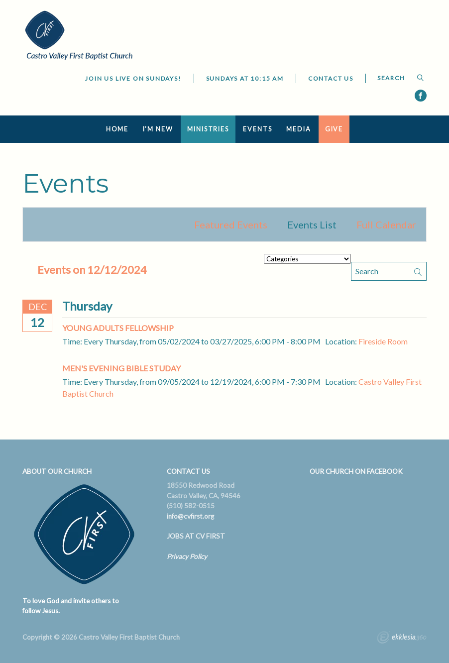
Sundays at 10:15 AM (245, 78)
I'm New (158, 129)
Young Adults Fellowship (118, 327)
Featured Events (230, 224)
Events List (312, 224)
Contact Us (330, 78)
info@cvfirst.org (190, 516)
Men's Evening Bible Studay (121, 368)
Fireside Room (383, 341)
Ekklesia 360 (402, 638)
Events (257, 129)
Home (117, 129)
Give (334, 129)
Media (298, 129)
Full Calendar (386, 224)
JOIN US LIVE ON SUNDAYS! (133, 78)
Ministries (208, 129)
